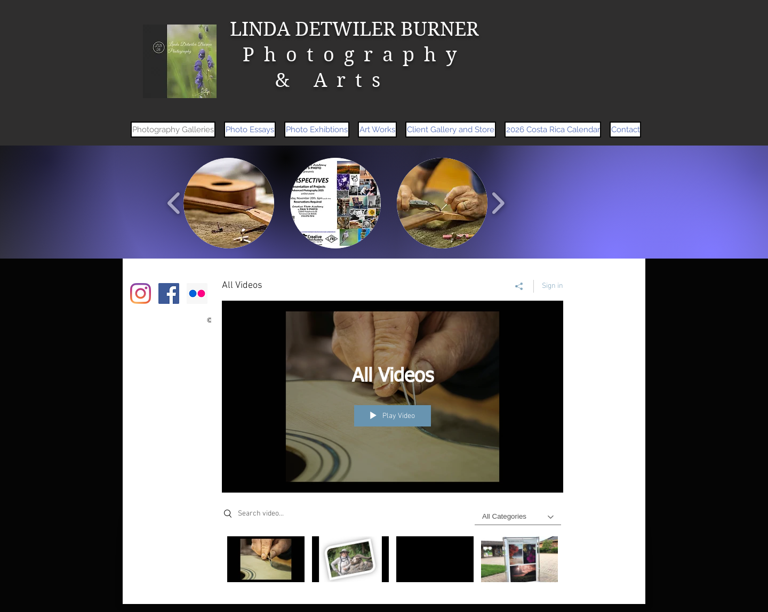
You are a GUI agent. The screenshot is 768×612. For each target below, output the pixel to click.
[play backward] (174, 203)
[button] (228, 203)
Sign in (552, 286)
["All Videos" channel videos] (392, 562)
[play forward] (498, 203)
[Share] (519, 286)
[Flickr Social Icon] (197, 293)
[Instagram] (140, 293)
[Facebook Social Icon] (168, 293)
